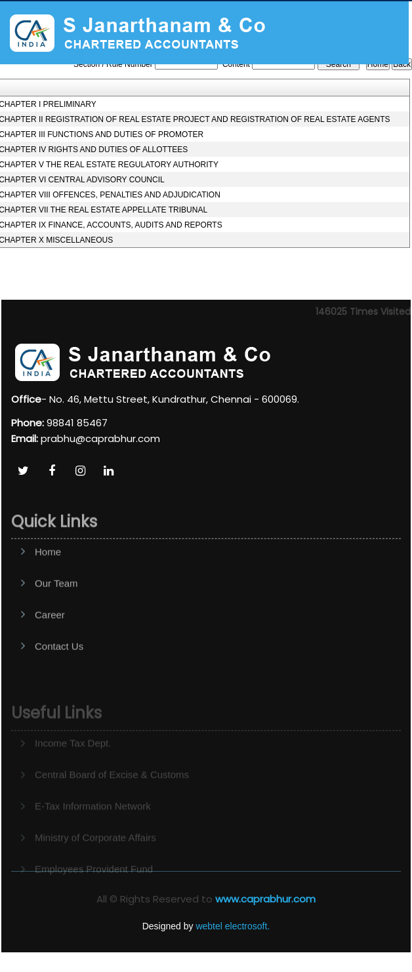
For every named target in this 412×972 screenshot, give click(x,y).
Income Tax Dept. (73, 757)
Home (48, 578)
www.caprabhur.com (265, 899)
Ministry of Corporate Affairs (95, 852)
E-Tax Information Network (93, 820)
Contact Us (59, 673)
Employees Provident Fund (94, 883)
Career (50, 641)
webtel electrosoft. (233, 926)
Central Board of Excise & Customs (112, 789)
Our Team (56, 610)
